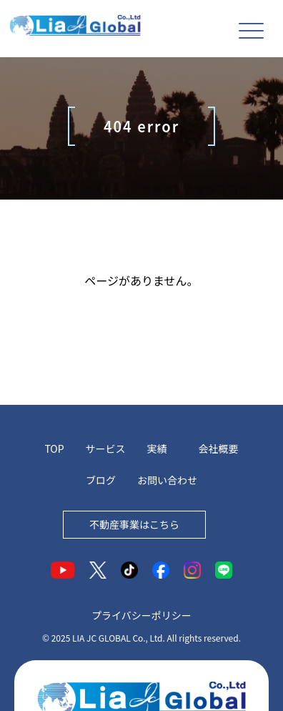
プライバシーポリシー (141, 615)
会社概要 (219, 448)
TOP (54, 448)
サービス (106, 448)
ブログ (101, 480)
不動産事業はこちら (134, 524)
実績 (157, 448)
